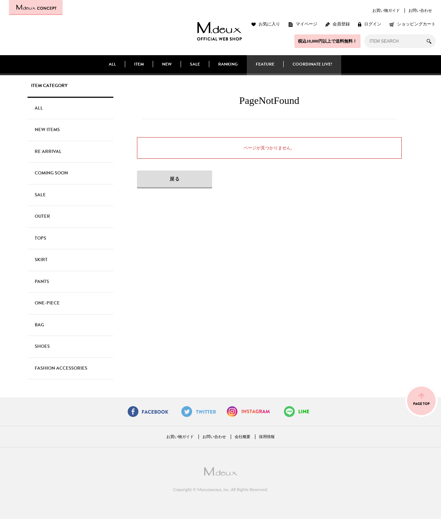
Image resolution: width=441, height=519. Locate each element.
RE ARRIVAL (48, 151)
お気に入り (269, 24)
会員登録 (341, 24)
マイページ (306, 24)
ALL (112, 64)
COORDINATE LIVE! (312, 64)
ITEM (139, 64)
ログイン (372, 24)
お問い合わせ (420, 10)
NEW (167, 64)
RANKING (228, 64)
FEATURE (265, 64)
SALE (195, 64)
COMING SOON (51, 173)
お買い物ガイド (386, 10)
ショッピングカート (416, 24)
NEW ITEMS (47, 129)
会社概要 (242, 436)
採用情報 (267, 436)
